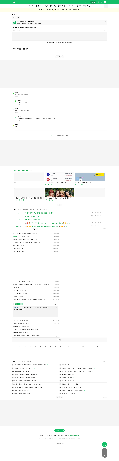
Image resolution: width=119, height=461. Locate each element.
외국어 (24, 23)
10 (68, 346)
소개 (41, 435)
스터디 (68, 6)
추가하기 (20, 304)
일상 (37, 6)
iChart (73, 6)
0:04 (105, 361)
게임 (84, 6)
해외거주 (30, 23)
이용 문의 (47, 435)
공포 (59, 6)
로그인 (53, 135)
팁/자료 (32, 209)
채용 (59, 435)
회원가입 (93, 2)
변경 (88, 6)
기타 (37, 209)
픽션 (55, 6)
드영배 (46, 6)
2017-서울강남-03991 (70, 438)
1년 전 (14, 30)
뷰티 (63, 6)
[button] (58, 205)
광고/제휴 (53, 435)
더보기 (55, 304)
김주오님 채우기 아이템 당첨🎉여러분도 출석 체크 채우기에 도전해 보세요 (58, 9)
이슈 (33, 6)
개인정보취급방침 (73, 435)
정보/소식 (25, 209)
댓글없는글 (43, 209)
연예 (41, 6)
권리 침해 (64, 435)
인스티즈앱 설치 (59, 430)
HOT (29, 6)
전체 (15, 209)
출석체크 (78, 6)
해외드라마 (38, 23)
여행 (18, 23)
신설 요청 (16, 17)
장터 (51, 6)
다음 (83, 346)
